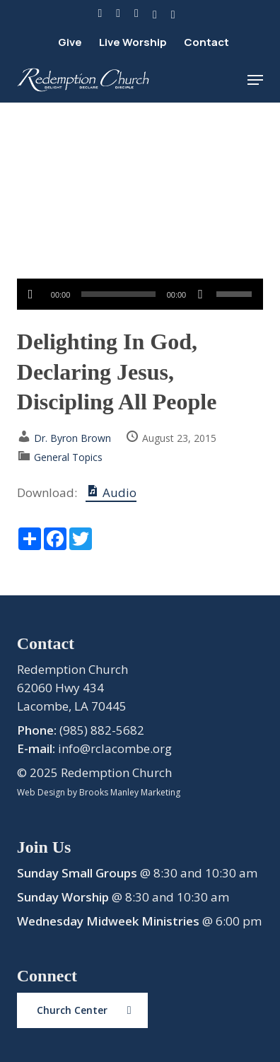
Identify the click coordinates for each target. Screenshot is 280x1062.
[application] (140, 294)
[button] (255, 80)
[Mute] (200, 294)
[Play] (30, 294)
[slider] (118, 294)
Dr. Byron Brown (72, 438)
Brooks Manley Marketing (129, 792)
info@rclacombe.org (115, 748)
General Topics (68, 457)
